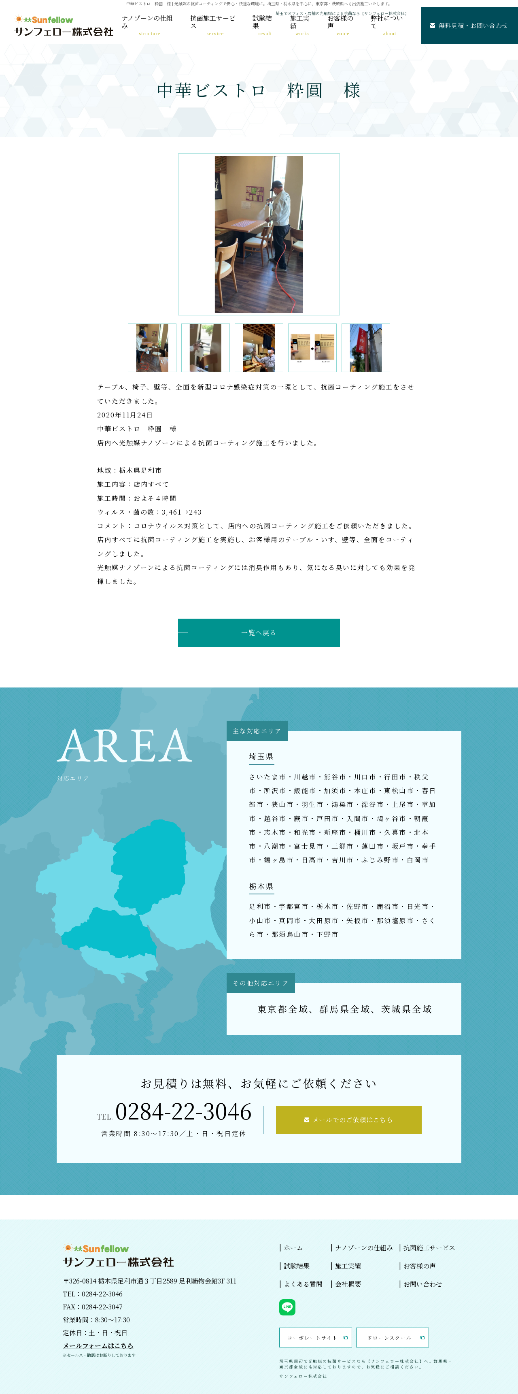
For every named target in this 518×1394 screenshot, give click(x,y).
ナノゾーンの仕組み (147, 25)
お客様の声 (340, 25)
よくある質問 (303, 1284)
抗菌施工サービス (213, 25)
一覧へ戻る (259, 632)
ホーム (293, 1247)
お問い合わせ (422, 1284)
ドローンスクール (389, 1337)
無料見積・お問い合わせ (473, 25)
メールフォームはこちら (98, 1345)
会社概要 (348, 1284)
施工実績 (300, 25)
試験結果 (262, 25)
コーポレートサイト (312, 1337)
